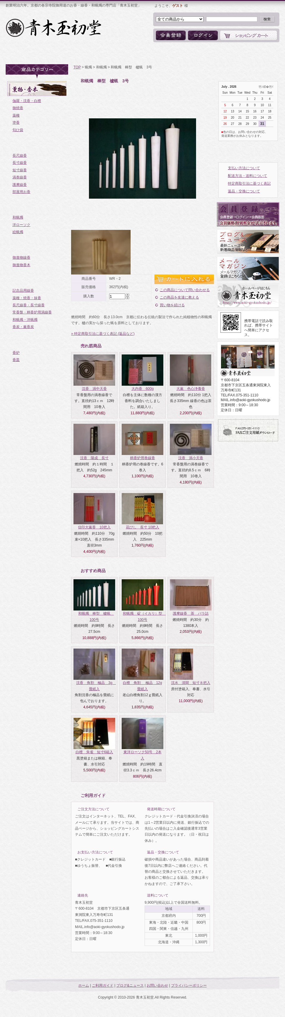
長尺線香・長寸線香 (28, 305)
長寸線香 (19, 163)
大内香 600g (142, 389)
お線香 (37, 143)
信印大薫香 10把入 (94, 527)
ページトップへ (251, 971)
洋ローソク (21, 225)
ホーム (21, 54)
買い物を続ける (172, 305)
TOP (77, 67)
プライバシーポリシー (189, 985)
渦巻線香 (19, 177)
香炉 (16, 353)
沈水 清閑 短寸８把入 (190, 683)
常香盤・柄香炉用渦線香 (32, 312)
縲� (266, 86)
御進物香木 (21, 265)
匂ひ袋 (17, 130)
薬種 (16, 115)
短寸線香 (19, 170)
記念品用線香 (23, 290)
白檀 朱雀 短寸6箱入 (94, 752)
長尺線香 (19, 155)
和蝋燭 (17, 217)
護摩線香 (19, 185)
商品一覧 (99, 54)
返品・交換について (244, 191)
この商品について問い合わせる (185, 290)
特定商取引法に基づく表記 (249, 183)
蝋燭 (37, 205)
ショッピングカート (248, 35)
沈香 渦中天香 (94, 389)
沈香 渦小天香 (190, 458)
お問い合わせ (190, 54)
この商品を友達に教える (179, 297)
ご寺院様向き (37, 278)
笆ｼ (261, 86)
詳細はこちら (130, 809)
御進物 (37, 245)
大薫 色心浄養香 (190, 389)
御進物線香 (21, 257)
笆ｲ (271, 86)
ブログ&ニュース (143, 54)
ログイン (203, 35)
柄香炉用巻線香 (142, 458)
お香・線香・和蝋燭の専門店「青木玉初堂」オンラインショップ (54, 28)
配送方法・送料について (247, 176)
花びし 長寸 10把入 (142, 527)
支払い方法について (244, 168)
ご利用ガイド (59, 54)
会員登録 (171, 35)
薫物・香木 (37, 88)
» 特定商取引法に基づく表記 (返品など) (102, 334)
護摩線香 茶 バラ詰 (191, 613)
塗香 (16, 122)
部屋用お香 (21, 192)
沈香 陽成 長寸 (94, 458)
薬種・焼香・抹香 (26, 298)
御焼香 (17, 108)
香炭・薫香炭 (23, 327)
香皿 (16, 360)
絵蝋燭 (17, 232)
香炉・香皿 (37, 340)
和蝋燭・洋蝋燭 (24, 320)
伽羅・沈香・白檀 (26, 101)
